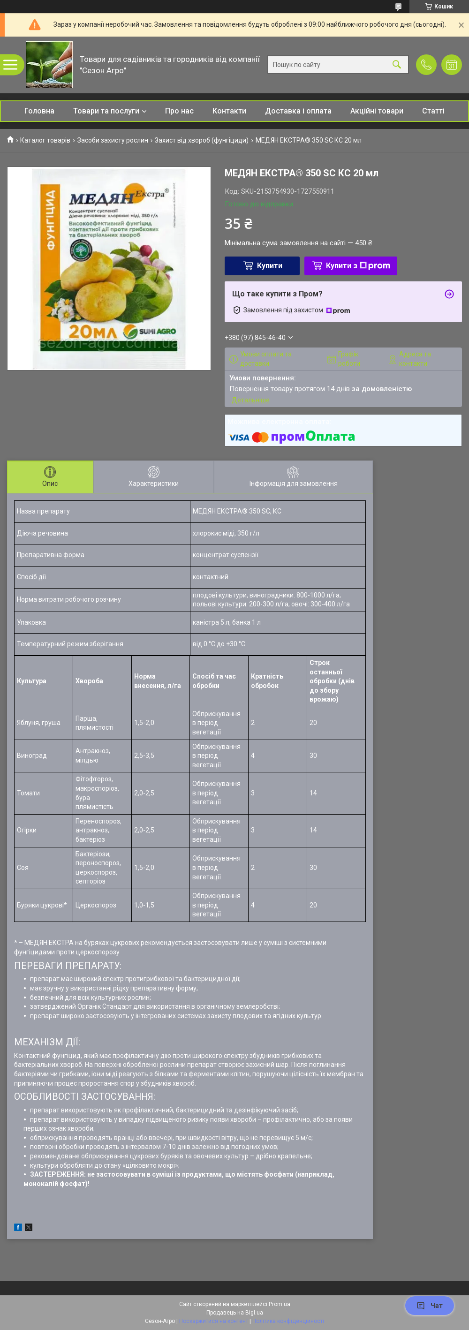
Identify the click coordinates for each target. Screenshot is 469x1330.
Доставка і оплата (298, 110)
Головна (39, 110)
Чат (429, 1305)
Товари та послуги (106, 110)
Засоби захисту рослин (112, 140)
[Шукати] (397, 65)
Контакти (229, 110)
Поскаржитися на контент (213, 1321)
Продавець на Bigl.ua (234, 1312)
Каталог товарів (45, 140)
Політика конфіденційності (288, 1321)
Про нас (179, 110)
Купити (269, 265)
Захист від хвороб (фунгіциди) (202, 140)
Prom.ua (279, 1304)
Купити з (358, 265)
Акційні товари (376, 110)
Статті (433, 110)
